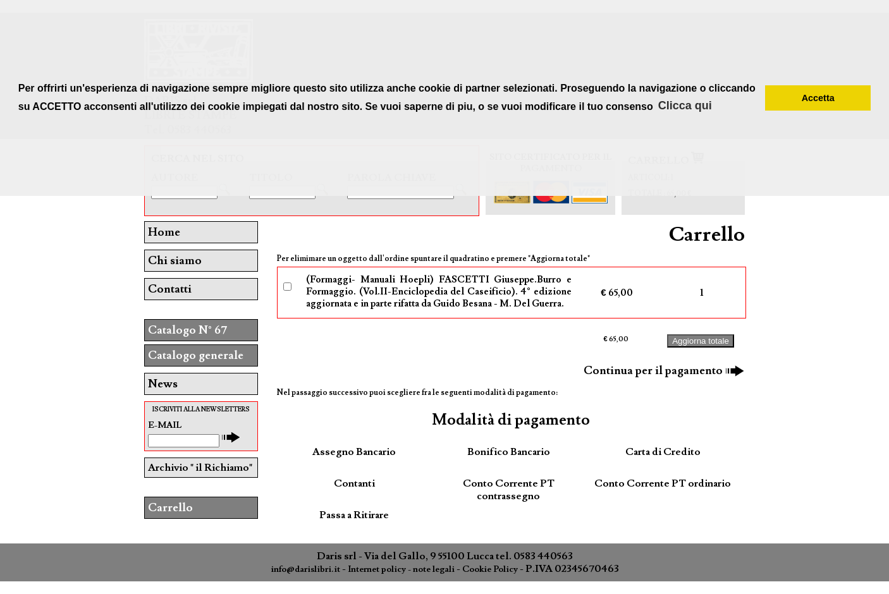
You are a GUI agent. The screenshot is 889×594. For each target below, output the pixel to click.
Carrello (170, 507)
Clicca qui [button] (685, 105)
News (163, 384)
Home (164, 232)
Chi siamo (175, 260)
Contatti (170, 289)
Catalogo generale (195, 355)
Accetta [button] (818, 98)
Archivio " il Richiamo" (200, 467)
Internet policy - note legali (401, 569)
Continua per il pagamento (664, 370)
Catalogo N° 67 (187, 330)
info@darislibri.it (305, 569)
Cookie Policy (490, 569)
